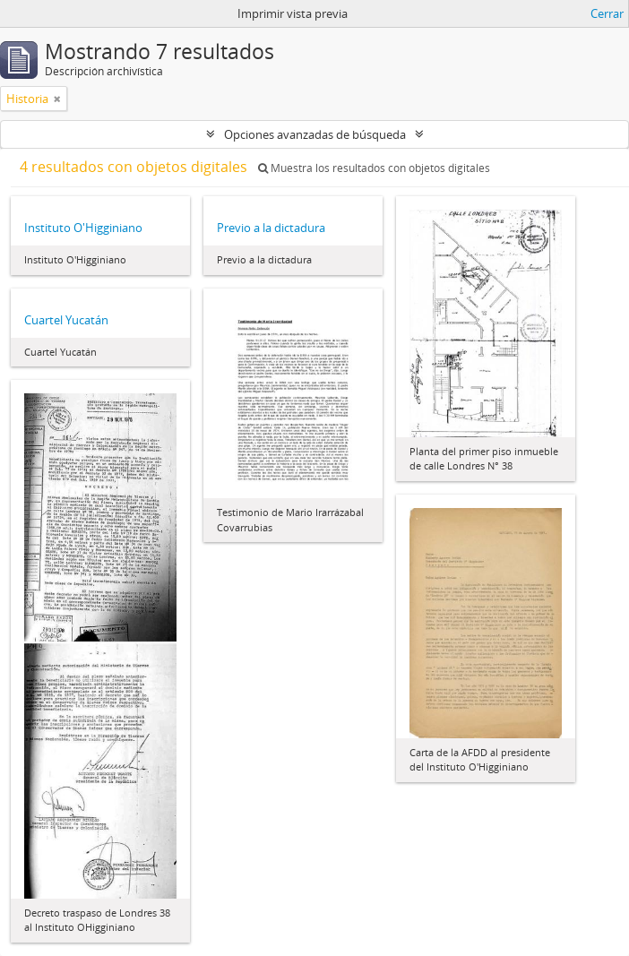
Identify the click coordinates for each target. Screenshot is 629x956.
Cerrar (607, 13)
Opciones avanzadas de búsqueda (315, 134)
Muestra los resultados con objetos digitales (374, 168)
